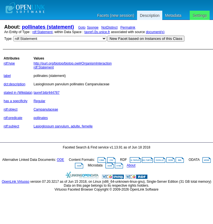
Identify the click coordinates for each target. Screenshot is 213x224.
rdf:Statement (43, 32)
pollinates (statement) (48, 27)
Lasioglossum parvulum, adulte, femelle (63, 126)
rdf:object (10, 109)
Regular (39, 101)
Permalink (127, 27)
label (7, 76)
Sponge (92, 27)
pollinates (41, 118)
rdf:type (9, 63)
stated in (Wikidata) (18, 93)
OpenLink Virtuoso (15, 182)
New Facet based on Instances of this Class (146, 38)
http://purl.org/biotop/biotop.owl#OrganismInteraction (73, 63)
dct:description (14, 84)
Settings (200, 15)
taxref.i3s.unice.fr (97, 32)
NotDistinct (109, 27)
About (131, 166)
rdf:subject (11, 126)
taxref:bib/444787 (47, 93)
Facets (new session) (115, 15)
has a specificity (15, 101)
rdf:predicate (13, 118)
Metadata (173, 15)
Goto (81, 27)
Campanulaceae (46, 109)
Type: (8, 39)
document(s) (155, 32)
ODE (60, 160)
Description (149, 15)
